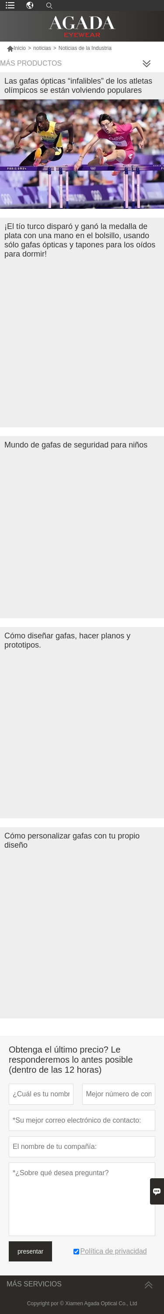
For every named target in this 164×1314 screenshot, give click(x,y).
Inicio (16, 48)
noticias (42, 48)
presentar (30, 1251)
